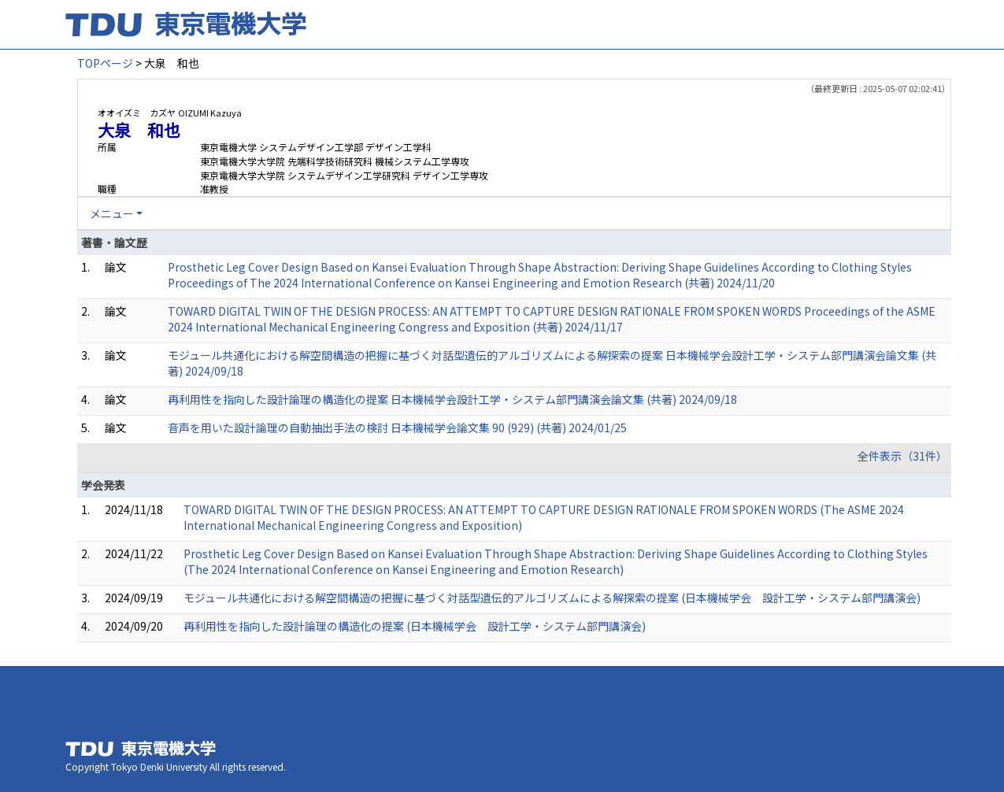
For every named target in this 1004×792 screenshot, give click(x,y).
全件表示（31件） (902, 456)
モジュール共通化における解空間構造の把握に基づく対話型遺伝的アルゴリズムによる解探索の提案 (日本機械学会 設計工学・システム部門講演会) (552, 597)
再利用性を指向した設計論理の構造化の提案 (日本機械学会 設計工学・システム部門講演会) (414, 626)
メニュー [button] (112, 213)
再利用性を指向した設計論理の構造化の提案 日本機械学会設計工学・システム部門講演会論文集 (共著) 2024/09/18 (452, 399)
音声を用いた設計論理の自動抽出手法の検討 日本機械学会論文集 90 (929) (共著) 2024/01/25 (397, 427)
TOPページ (105, 63)
